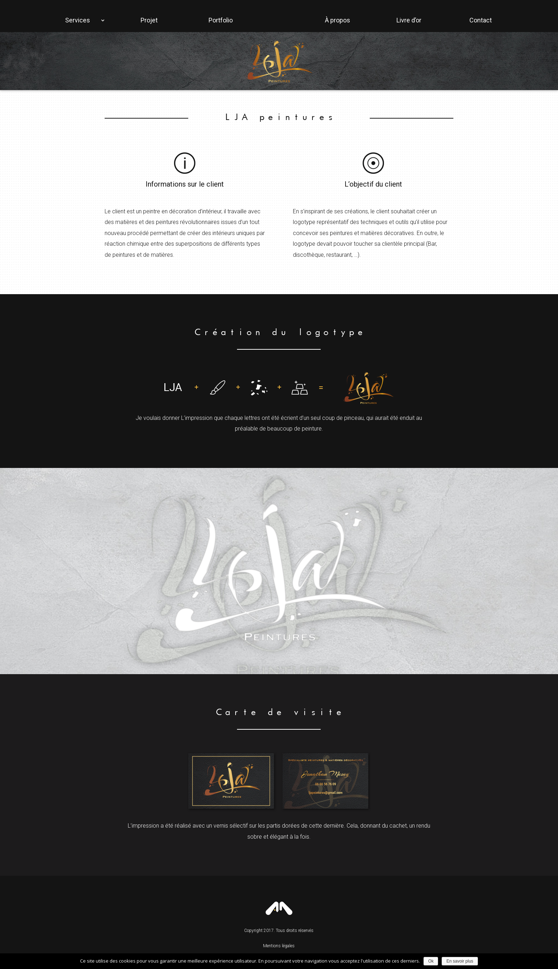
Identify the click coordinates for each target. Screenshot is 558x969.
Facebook (527, 17)
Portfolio (221, 20)
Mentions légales (279, 945)
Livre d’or (408, 20)
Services (77, 20)
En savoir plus (459, 961)
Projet (149, 20)
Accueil (30, 17)
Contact (480, 20)
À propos (337, 20)
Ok (430, 961)
